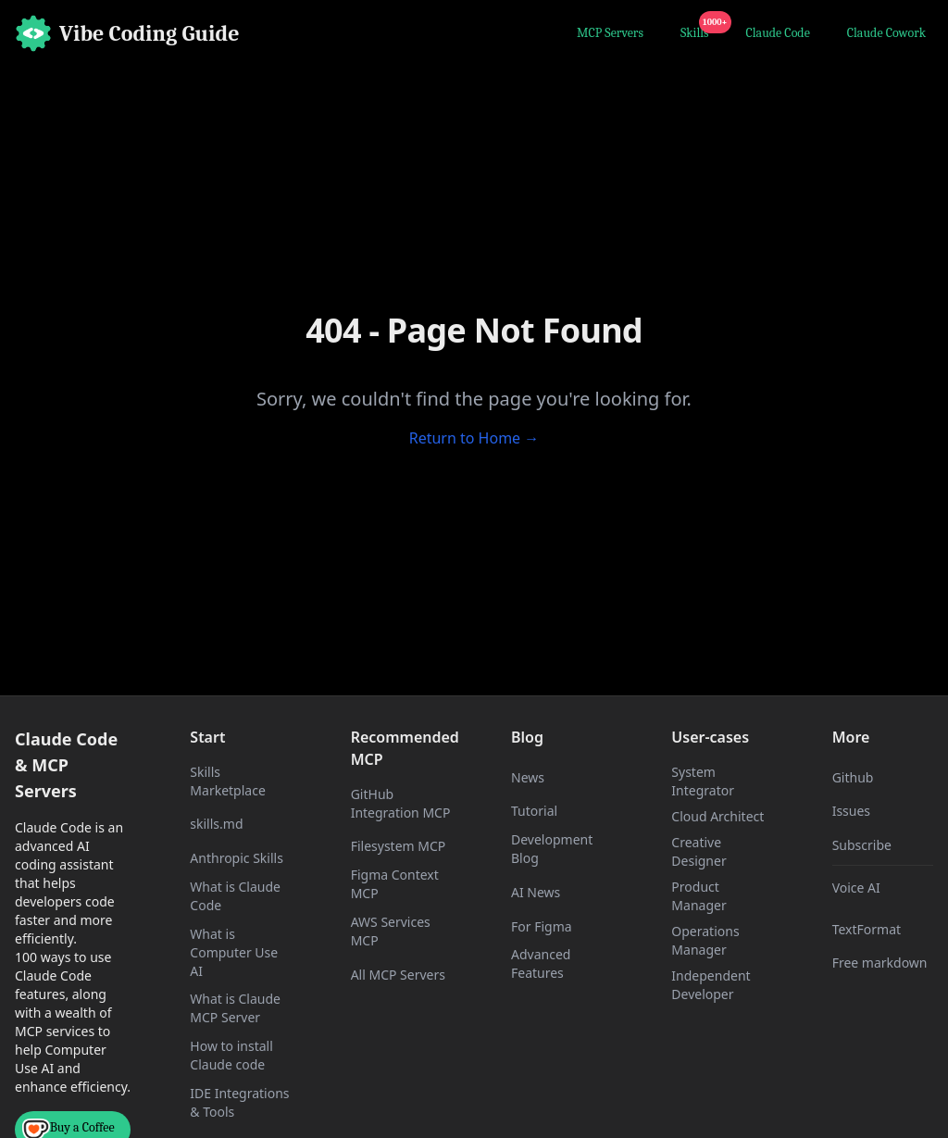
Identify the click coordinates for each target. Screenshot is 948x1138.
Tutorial (534, 810)
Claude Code (778, 33)
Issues (851, 810)
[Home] (127, 33)
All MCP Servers (398, 974)
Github (853, 777)
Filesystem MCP (398, 846)
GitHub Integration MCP (401, 803)
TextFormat (866, 929)
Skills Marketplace (227, 781)
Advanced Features (540, 963)
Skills (698, 30)
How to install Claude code (231, 1055)
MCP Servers (610, 33)
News (527, 777)
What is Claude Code (235, 896)
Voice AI (856, 887)
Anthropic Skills (236, 858)
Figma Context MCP (395, 884)
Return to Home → (474, 438)
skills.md (216, 823)
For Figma (541, 926)
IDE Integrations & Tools (239, 1102)
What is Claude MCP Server (235, 1008)
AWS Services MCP (390, 931)
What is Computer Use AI (234, 952)
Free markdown (880, 962)
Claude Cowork (886, 33)
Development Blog (551, 849)
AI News (535, 892)
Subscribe (862, 845)
